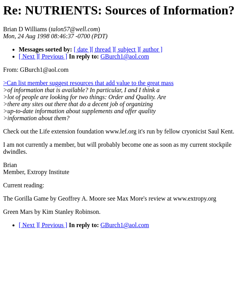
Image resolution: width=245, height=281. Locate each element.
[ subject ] (126, 49)
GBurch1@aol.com (124, 56)
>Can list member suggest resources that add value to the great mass (88, 83)
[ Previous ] (52, 56)
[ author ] (151, 49)
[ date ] (82, 49)
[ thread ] (102, 49)
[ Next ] (28, 56)
